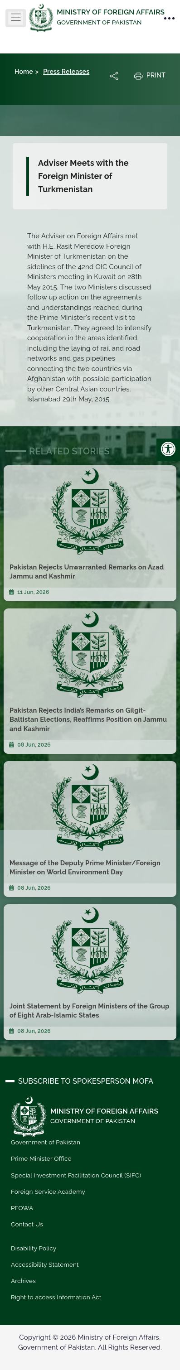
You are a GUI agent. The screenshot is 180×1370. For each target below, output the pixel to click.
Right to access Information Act (56, 1297)
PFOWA (22, 1207)
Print (149, 76)
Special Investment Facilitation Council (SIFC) (76, 1175)
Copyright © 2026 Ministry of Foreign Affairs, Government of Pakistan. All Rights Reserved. (90, 1342)
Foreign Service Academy (48, 1191)
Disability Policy (33, 1248)
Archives (23, 1280)
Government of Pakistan (45, 1142)
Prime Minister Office (41, 1158)
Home (24, 71)
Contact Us (27, 1224)
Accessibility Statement (45, 1264)
